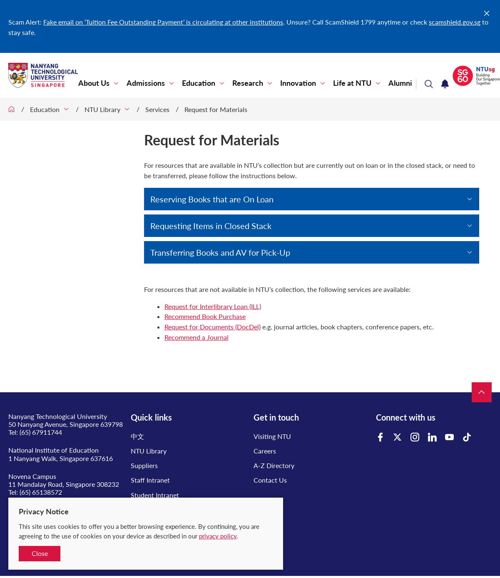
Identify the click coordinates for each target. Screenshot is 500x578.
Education (198, 83)
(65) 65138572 (41, 492)
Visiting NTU (272, 436)
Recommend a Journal (196, 337)
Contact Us (270, 480)
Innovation (298, 83)
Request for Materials (215, 109)
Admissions (146, 83)
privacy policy (217, 536)
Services (157, 109)
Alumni (400, 83)
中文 (137, 436)
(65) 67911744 (41, 432)
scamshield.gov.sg (454, 22)
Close (40, 553)
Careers (265, 451)
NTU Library (102, 109)
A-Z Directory (274, 465)
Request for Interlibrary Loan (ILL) (212, 306)
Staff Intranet (150, 480)
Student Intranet (155, 495)
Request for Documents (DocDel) (212, 327)
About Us (93, 83)
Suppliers (144, 465)
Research (247, 83)
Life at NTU (352, 83)
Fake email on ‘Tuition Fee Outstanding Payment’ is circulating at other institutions (163, 22)
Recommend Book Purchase (205, 316)
